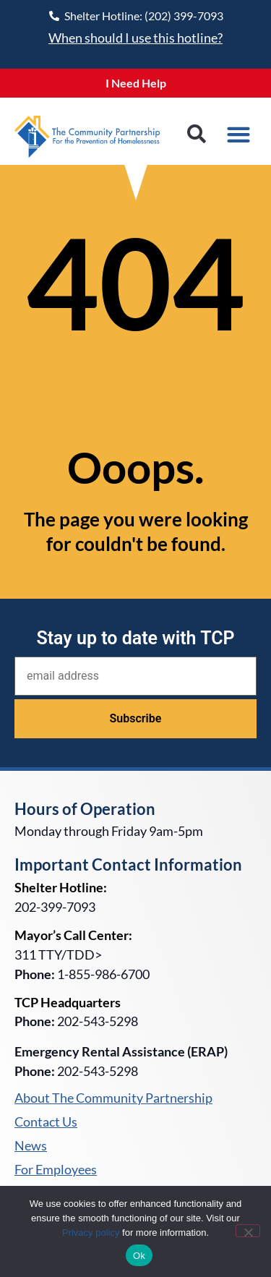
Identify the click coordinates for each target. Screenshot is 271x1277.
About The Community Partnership (113, 1098)
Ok (139, 1255)
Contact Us (45, 1122)
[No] (248, 1230)
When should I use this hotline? (135, 38)
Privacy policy (90, 1232)
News (30, 1146)
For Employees (55, 1169)
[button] (196, 134)
